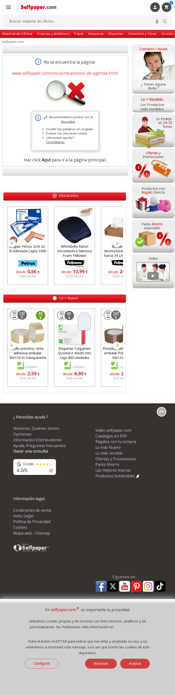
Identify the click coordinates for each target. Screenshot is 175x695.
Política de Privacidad (31, 521)
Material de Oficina (17, 33)
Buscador (68, 121)
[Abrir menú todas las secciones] (8, 7)
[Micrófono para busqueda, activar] (157, 21)
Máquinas (96, 33)
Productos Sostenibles (117, 476)
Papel (78, 33)
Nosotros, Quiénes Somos (36, 428)
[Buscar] (164, 21)
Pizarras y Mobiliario (53, 33)
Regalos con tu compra (115, 441)
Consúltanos (55, 142)
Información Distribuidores (37, 440)
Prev (12, 243)
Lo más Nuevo (108, 447)
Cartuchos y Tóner (142, 33)
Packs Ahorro (107, 464)
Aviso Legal (23, 515)
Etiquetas (116, 33)
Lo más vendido (109, 453)
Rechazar (101, 663)
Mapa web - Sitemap (31, 533)
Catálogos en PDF (111, 436)
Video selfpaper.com (113, 430)
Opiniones (22, 434)
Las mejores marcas (113, 470)
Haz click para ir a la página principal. (65, 160)
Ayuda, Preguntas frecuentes (39, 445)
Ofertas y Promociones (115, 458)
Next (117, 243)
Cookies (20, 527)
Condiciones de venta (32, 510)
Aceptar (135, 663)
